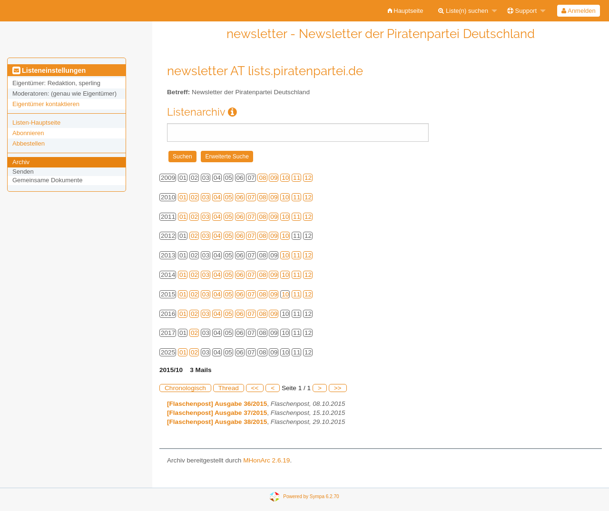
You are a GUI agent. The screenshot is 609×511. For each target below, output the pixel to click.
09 (273, 177)
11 (296, 177)
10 (285, 177)
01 (183, 197)
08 (262, 177)
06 (240, 197)
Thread (228, 388)
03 (205, 197)
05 (228, 197)
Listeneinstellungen (49, 70)
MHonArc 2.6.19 (266, 460)
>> (338, 388)
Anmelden (578, 10)
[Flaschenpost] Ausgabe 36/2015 (217, 403)
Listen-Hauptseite (36, 122)
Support (522, 10)
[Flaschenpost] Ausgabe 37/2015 (217, 412)
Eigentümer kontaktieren (45, 104)
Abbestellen (28, 143)
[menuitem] (405, 10)
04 (217, 197)
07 (251, 197)
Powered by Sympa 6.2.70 (311, 496)
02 (194, 197)
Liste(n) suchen (463, 10)
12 (308, 177)
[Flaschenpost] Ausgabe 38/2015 (217, 421)
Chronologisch (185, 388)
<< (255, 388)
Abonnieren (28, 133)
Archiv (20, 162)
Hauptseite (405, 10)
